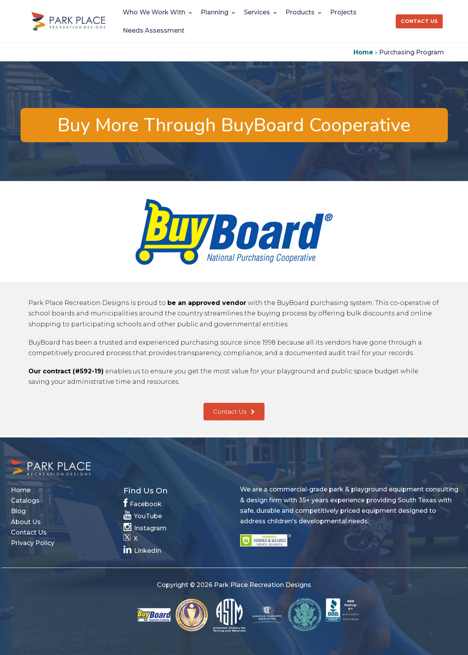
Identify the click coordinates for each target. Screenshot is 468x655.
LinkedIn (143, 549)
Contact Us (419, 21)
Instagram (145, 526)
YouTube (143, 514)
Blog (18, 511)
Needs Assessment (153, 30)
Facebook (143, 502)
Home (363, 52)
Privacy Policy (32, 543)
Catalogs (25, 500)
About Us (26, 522)
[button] (234, 412)
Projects (343, 12)
